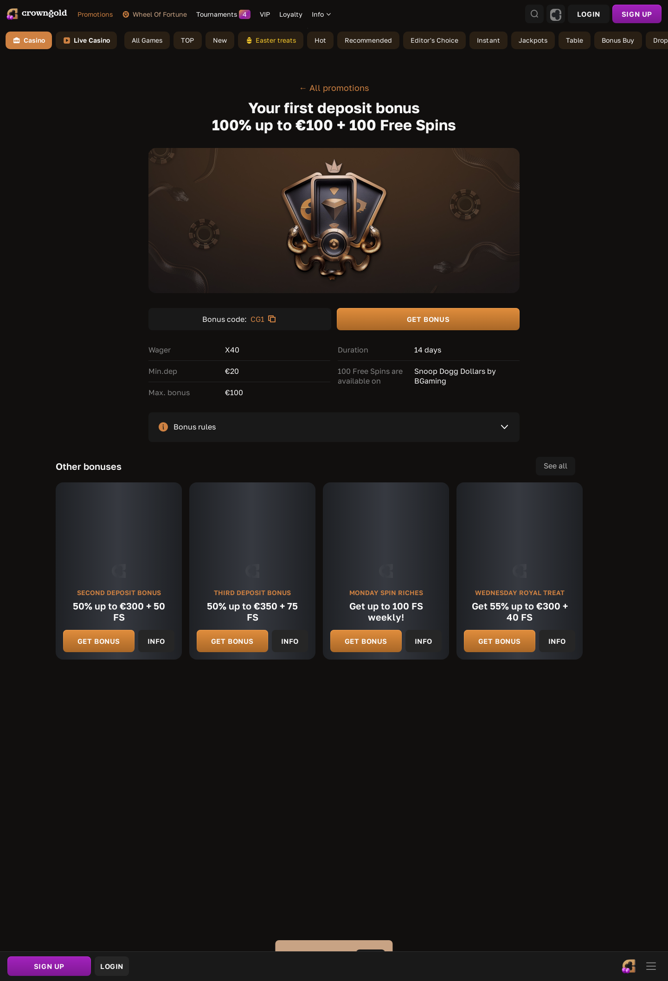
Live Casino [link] (86, 40)
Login (588, 14)
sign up (637, 14)
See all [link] (555, 465)
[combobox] (322, 14)
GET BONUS (428, 319)
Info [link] (156, 641)
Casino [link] (29, 40)
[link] (36, 14)
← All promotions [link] (334, 88)
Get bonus (98, 641)
